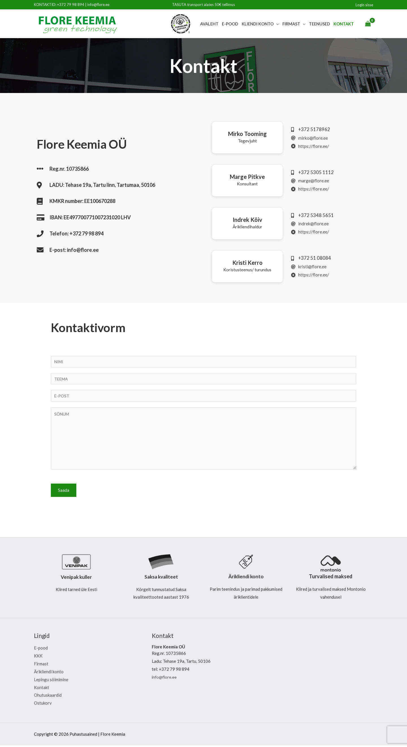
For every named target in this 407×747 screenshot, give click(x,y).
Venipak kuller (76, 578)
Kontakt (344, 23)
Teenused (319, 23)
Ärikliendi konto (246, 578)
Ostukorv (43, 704)
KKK (38, 657)
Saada (63, 491)
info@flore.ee (98, 4)
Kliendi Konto (258, 23)
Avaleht (209, 23)
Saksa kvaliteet (161, 578)
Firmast (291, 23)
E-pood (230, 23)
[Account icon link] (364, 5)
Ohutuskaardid (48, 697)
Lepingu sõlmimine (51, 681)
